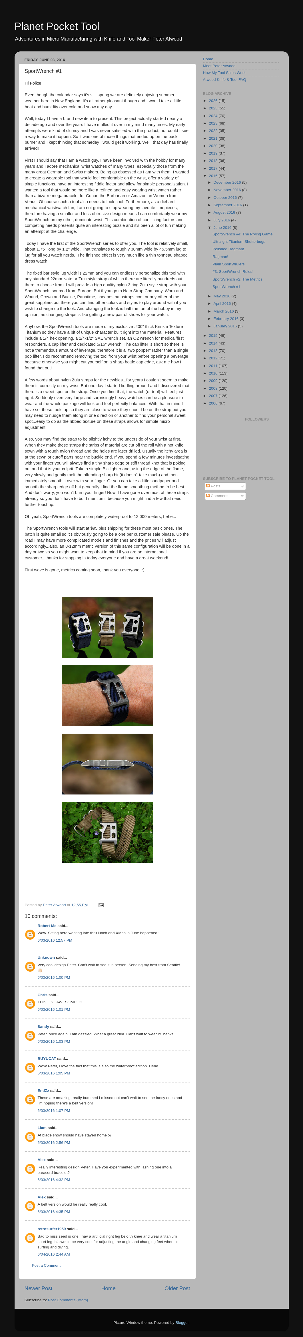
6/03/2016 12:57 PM (55, 940)
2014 (213, 343)
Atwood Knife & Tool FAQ (224, 79)
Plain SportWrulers (228, 264)
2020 (213, 146)
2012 (213, 358)
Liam (42, 1128)
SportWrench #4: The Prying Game (242, 234)
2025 (213, 108)
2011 (213, 366)
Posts (213, 486)
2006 (213, 403)
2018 (213, 161)
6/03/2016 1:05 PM (54, 1073)
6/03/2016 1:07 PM (54, 1110)
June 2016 (223, 227)
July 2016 (222, 220)
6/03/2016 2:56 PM (54, 1142)
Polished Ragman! (228, 249)
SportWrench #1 (226, 287)
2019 (213, 153)
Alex (42, 1160)
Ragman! (220, 257)
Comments (217, 496)
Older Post (177, 1288)
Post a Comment (46, 1265)
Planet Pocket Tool (57, 26)
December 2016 (228, 182)
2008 (213, 388)
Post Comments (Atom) (68, 1300)
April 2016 (223, 303)
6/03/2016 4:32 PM (54, 1180)
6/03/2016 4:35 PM (54, 1212)
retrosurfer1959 (52, 1229)
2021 (213, 138)
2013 (213, 351)
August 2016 (225, 212)
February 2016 (227, 319)
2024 (213, 116)
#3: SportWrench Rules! (232, 271)
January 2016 (226, 326)
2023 (213, 123)
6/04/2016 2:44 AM (54, 1254)
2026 (213, 101)
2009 (213, 381)
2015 (213, 335)
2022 (213, 131)
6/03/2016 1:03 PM (54, 1041)
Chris (43, 995)
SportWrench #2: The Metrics (237, 279)
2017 (213, 168)
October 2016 (226, 197)
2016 (213, 176)
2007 (213, 396)
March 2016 (224, 311)
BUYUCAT (47, 1058)
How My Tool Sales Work (224, 73)
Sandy (43, 1026)
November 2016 (228, 190)
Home (108, 1288)
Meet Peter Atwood (219, 66)
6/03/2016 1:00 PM (54, 977)
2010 (213, 373)
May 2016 (223, 296)
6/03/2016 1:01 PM (54, 1009)
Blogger (182, 1322)
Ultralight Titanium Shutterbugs (238, 241)
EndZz (43, 1090)
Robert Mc (47, 926)
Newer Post (39, 1288)
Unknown (46, 957)
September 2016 (228, 205)
